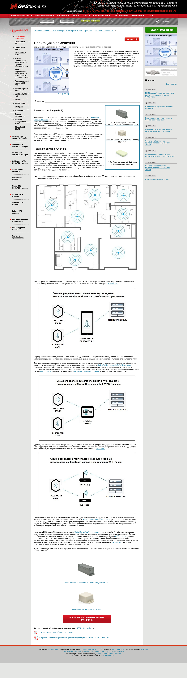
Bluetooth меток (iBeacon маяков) (96, 519)
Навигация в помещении (44, 15)
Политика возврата (116, 651)
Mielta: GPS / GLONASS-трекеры (20, 187)
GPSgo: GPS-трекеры (17, 195)
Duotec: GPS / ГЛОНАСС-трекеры (20, 154)
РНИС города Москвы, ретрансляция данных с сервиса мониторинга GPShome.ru (159, 95)
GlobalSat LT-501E (20, 43)
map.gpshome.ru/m (108, 655)
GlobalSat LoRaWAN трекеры (86, 532)
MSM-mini (19, 110)
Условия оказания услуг (72, 651)
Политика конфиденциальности (95, 651)
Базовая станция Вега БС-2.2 (20, 121)
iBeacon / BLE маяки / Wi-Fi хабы (19, 137)
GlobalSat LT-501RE (20, 128)
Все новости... (171, 84)
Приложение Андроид (120, 15)
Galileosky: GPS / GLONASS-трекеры (20, 162)
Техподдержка (138, 15)
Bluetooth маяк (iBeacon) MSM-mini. (86, 609)
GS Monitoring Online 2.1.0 (90, 649)
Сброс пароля (115, 21)
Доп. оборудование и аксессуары (20, 220)
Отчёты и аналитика (101, 15)
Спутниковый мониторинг (21, 15)
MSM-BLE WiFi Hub (21, 95)
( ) (166, 21)
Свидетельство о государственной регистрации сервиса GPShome (158, 130)
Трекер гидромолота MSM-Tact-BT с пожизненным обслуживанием (21, 74)
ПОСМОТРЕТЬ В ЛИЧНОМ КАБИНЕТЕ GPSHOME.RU (86, 618)
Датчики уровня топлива (18, 229)
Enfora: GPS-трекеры (17, 212)
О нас (150, 15)
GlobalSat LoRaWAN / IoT (20, 31)
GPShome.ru (113, 283)
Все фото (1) (63, 94)
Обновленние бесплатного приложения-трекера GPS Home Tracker (157, 168)
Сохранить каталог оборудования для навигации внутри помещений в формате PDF (74, 638)
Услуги (75, 15)
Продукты (87, 31)
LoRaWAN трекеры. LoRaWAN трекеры (114, 365)
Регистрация (105, 21)
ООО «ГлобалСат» (85, 628)
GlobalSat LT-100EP (20, 48)
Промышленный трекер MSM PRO (22, 83)
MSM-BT (18, 100)
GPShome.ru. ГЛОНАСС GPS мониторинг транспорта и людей (58, 31)
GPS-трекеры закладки (17, 170)
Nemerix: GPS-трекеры (18, 204)
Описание (40, 101)
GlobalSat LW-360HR (20, 54)
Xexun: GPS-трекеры (17, 179)
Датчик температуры (20, 115)
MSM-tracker (20, 103)
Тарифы (86, 15)
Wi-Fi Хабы (100, 449)
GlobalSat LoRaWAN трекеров (86, 371)
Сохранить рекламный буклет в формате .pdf (57, 632)
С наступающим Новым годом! (157, 179)
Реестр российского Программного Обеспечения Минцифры (158, 119)
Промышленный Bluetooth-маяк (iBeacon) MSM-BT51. (87, 582)
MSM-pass (19, 107)
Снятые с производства (18, 237)
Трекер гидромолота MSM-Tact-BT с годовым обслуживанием (21, 62)
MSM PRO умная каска (21, 90)
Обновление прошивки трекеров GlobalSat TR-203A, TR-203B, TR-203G (160, 155)
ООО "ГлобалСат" (118, 649)
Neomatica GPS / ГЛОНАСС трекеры (20, 145)
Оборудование (63, 15)
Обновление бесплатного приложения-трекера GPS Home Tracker (157, 143)
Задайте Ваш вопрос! (160, 30)
